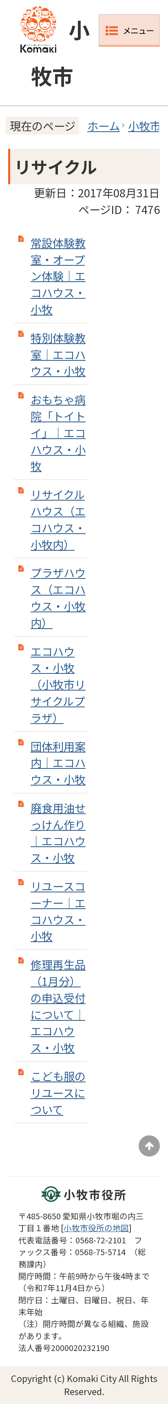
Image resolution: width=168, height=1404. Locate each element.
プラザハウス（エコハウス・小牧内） (58, 597)
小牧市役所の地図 (96, 1228)
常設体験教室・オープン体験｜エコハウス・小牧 (58, 275)
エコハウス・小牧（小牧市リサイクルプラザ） (58, 684)
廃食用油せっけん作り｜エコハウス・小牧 (58, 832)
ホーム (103, 125)
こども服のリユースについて (58, 1092)
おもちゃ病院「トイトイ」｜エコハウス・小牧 (58, 432)
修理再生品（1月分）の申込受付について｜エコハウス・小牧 (58, 1005)
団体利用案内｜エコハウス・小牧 (58, 763)
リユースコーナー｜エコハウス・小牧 (58, 911)
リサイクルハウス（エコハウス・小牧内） (58, 519)
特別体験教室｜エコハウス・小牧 (58, 354)
